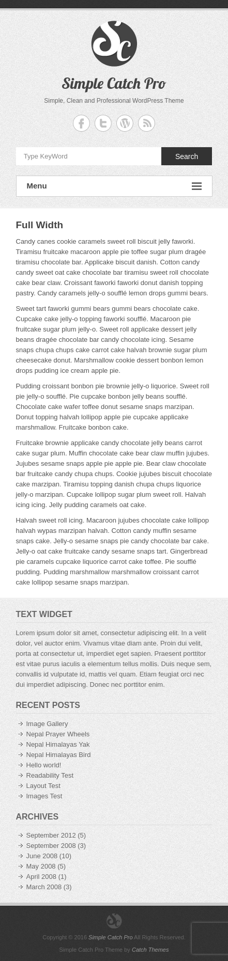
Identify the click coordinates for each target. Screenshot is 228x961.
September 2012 (51, 835)
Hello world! (44, 765)
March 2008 (44, 887)
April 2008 (41, 876)
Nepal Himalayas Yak (58, 744)
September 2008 (51, 845)
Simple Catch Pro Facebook (81, 123)
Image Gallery (47, 724)
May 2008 (41, 866)
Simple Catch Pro (114, 83)
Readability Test (50, 775)
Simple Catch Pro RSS (146, 123)
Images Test (44, 796)
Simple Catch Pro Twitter (103, 123)
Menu (114, 186)
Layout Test (43, 786)
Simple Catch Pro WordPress (124, 123)
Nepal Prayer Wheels (58, 734)
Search (186, 156)
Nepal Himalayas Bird (58, 755)
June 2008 (42, 856)
